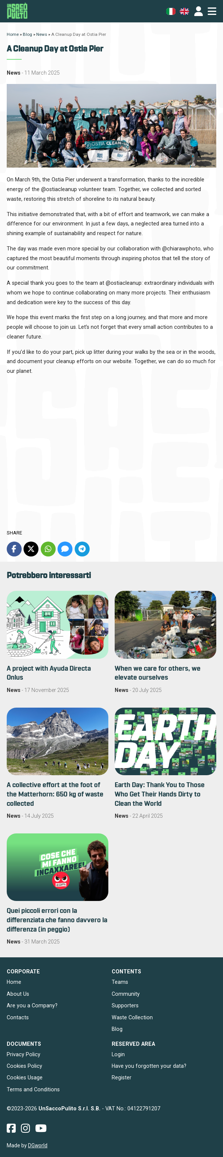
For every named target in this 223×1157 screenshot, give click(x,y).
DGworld (37, 1145)
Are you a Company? (32, 1005)
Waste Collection (132, 1017)
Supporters (125, 1005)
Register (121, 1077)
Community (126, 994)
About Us (18, 994)
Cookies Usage (25, 1077)
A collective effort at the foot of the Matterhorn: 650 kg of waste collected (55, 794)
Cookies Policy (24, 1066)
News (14, 73)
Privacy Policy (23, 1054)
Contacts (18, 1017)
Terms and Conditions (33, 1089)
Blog (117, 1029)
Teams (120, 982)
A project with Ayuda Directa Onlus (49, 673)
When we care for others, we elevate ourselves (158, 673)
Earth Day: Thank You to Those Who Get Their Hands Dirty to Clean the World (160, 794)
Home (14, 982)
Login (118, 1054)
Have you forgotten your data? (149, 1066)
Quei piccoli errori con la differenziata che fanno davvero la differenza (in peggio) (57, 920)
